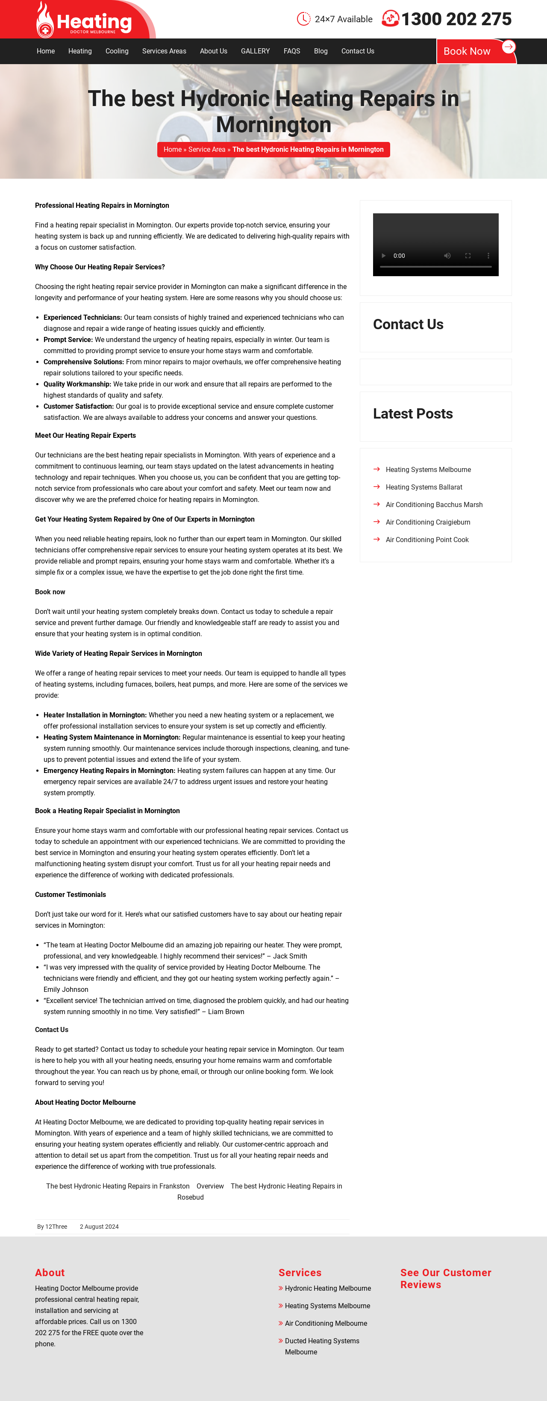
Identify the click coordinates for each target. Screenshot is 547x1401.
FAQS (292, 51)
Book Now (480, 48)
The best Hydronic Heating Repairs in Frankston (118, 1186)
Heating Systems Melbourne (428, 470)
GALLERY (255, 51)
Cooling (117, 51)
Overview (210, 1186)
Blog (321, 51)
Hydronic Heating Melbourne (328, 1288)
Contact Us (357, 51)
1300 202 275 (456, 19)
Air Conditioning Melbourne (326, 1323)
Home (46, 51)
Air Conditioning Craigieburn (428, 522)
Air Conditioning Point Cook (427, 540)
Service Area (207, 149)
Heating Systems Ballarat (424, 487)
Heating (80, 51)
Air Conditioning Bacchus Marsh (434, 505)
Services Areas (164, 51)
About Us (213, 51)
